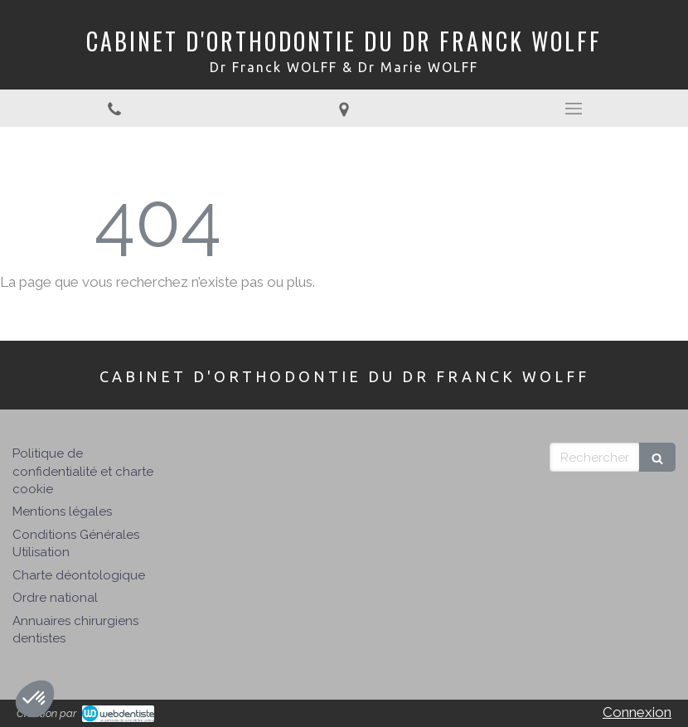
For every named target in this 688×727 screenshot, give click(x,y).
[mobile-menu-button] (573, 108)
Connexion (637, 712)
